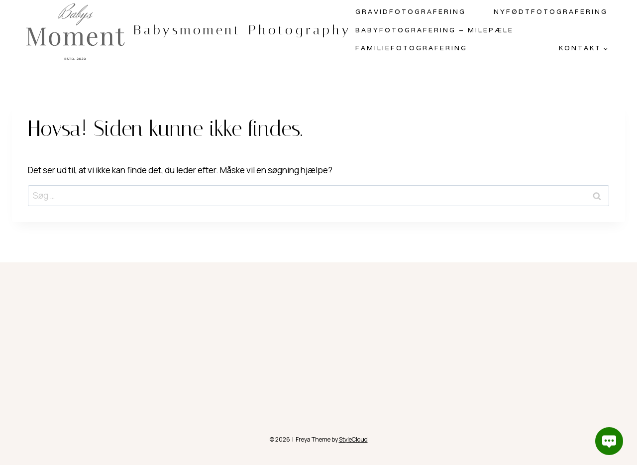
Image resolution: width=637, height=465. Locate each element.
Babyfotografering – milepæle (434, 30)
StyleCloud (353, 439)
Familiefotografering (411, 48)
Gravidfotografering (410, 11)
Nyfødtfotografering (551, 11)
